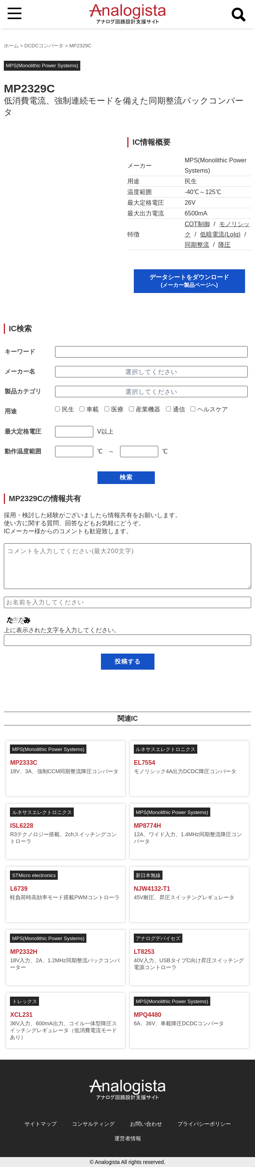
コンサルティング (93, 1124)
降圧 (224, 244)
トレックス (24, 1001)
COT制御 (197, 224)
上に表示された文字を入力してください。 (62, 630)
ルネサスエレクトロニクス (165, 749)
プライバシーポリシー (204, 1124)
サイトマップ (40, 1124)
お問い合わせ (146, 1124)
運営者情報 (127, 1138)
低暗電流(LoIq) (220, 234)
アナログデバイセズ (158, 938)
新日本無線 (148, 875)
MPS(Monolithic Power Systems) (42, 65)
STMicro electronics (34, 875)
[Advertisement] (59, 185)
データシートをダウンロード (189, 281)
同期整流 (197, 244)
